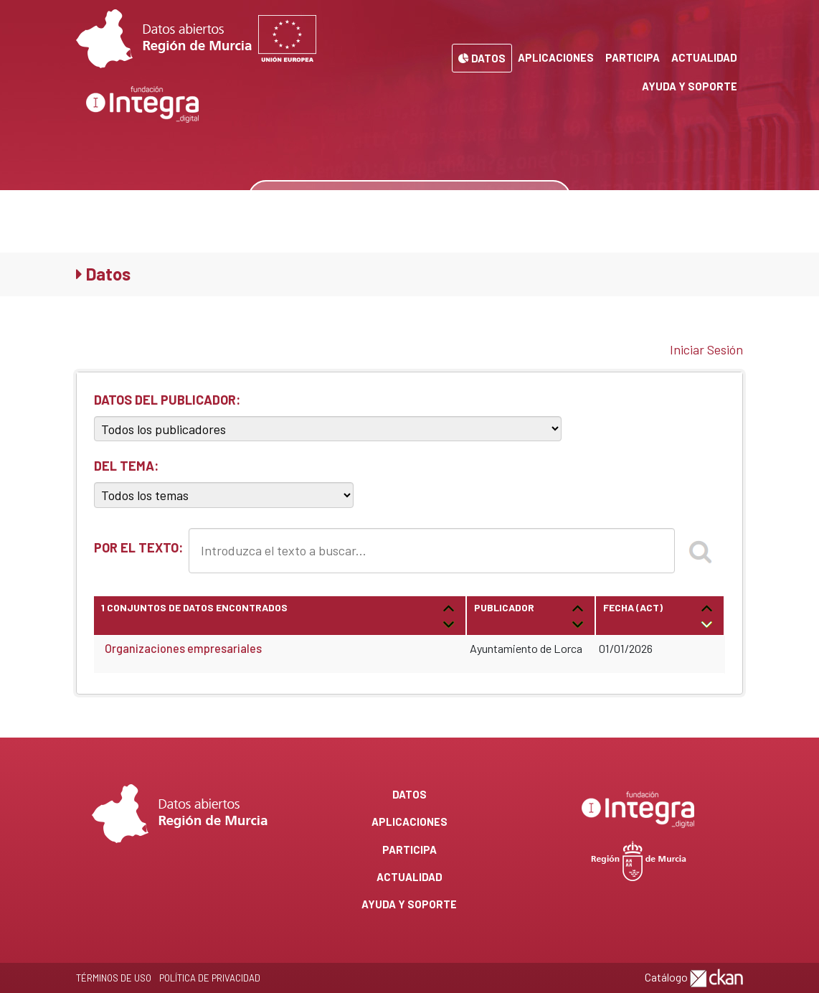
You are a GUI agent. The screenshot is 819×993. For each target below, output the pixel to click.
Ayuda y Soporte (689, 86)
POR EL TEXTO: (138, 547)
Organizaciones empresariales (183, 648)
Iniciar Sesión (706, 349)
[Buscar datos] (389, 198)
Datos (482, 58)
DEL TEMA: (126, 466)
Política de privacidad (209, 978)
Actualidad (704, 57)
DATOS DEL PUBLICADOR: (167, 400)
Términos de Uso (113, 978)
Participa (632, 57)
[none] (548, 198)
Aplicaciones (556, 57)
